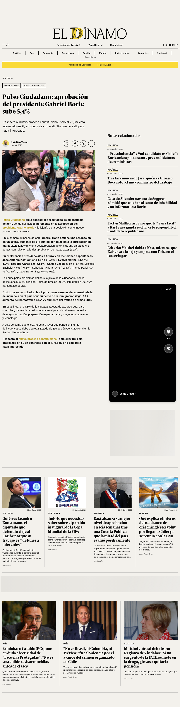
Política (17, 53)
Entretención (122, 53)
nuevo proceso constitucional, (38, 338)
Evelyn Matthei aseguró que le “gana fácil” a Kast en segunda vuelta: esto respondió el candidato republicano (141, 227)
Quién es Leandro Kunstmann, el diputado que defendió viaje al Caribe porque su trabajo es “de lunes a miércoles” (20, 531)
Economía (48, 53)
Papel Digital (95, 44)
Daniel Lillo (98, 561)
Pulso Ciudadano (13, 219)
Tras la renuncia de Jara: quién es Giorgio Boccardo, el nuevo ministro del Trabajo (140, 180)
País (32, 53)
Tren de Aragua (103, 65)
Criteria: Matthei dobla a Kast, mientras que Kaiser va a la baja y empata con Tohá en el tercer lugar (142, 251)
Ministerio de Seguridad (80, 65)
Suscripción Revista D (68, 44)
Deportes (143, 53)
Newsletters (116, 44)
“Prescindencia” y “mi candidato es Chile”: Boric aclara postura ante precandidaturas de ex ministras (142, 157)
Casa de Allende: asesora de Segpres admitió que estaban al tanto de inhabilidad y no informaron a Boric (142, 202)
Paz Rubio (6, 565)
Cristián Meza (19, 142)
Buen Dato (90, 57)
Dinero (143, 513)
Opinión (86, 53)
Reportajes (68, 53)
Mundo (102, 53)
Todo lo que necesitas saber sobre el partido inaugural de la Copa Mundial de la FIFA (66, 525)
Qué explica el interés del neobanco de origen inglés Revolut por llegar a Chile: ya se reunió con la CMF (157, 527)
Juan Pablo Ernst (146, 554)
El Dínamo (52, 550)
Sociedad (162, 53)
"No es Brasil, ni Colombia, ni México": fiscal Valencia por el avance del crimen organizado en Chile (88, 655)
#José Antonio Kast (34, 85)
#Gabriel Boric (11, 85)
